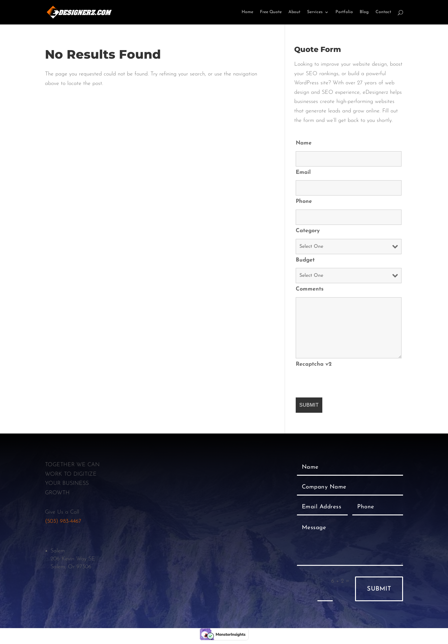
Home (247, 12)
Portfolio (344, 12)
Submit (379, 589)
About (294, 12)
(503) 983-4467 (63, 521)
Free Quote (271, 12)
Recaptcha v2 (314, 364)
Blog (364, 12)
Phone (304, 201)
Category (308, 231)
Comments (310, 289)
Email (303, 172)
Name (304, 143)
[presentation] (342, 384)
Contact (383, 12)
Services (315, 12)
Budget (305, 260)
